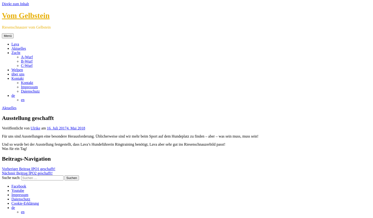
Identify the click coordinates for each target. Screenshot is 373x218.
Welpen (17, 70)
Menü (8, 36)
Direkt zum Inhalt (15, 4)
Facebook (18, 186)
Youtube (17, 190)
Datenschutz (30, 91)
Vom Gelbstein (26, 15)
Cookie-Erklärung (25, 203)
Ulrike (35, 128)
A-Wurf (27, 57)
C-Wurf (27, 66)
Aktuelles (18, 48)
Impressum (29, 87)
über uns (18, 74)
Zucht (15, 53)
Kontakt (17, 78)
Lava (15, 44)
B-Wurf (27, 61)
